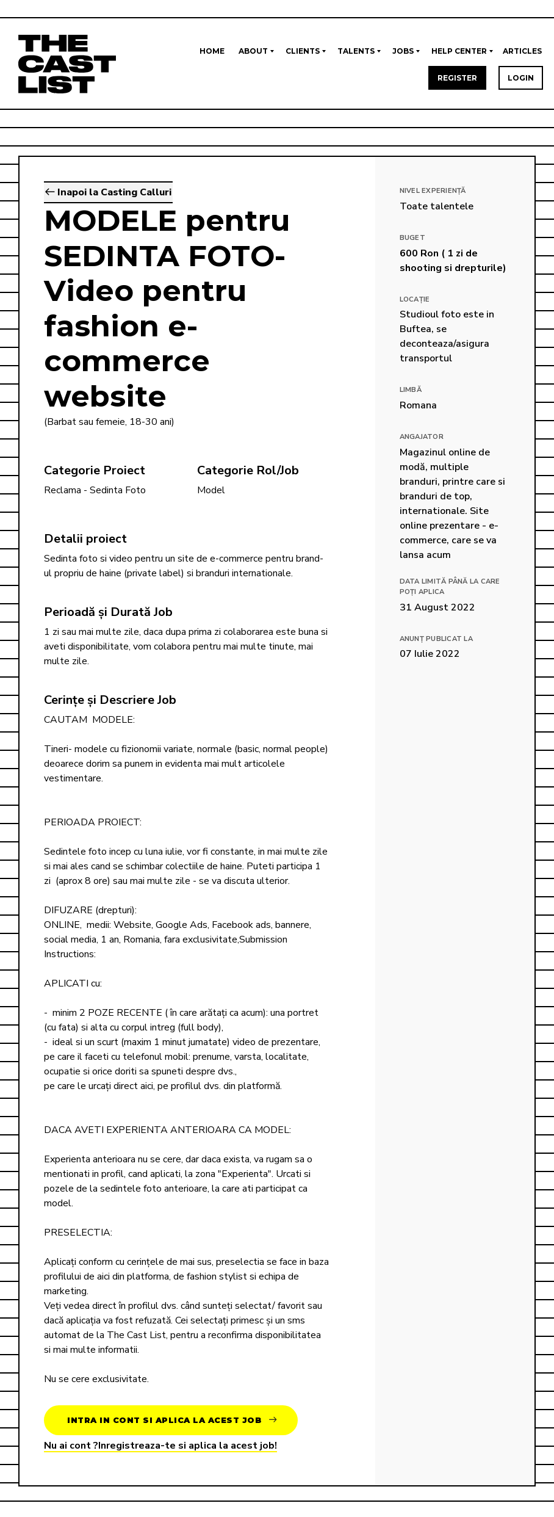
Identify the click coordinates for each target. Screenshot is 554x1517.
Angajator (422, 436)
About (253, 51)
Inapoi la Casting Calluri (108, 192)
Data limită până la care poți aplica (450, 586)
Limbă (411, 389)
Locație (415, 299)
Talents (356, 51)
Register (457, 77)
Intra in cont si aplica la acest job (171, 1420)
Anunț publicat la (436, 638)
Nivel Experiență (433, 190)
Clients (303, 51)
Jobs (403, 51)
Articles (522, 51)
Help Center (459, 51)
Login (521, 77)
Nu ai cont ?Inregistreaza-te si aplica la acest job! (160, 1445)
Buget (412, 237)
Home (212, 51)
